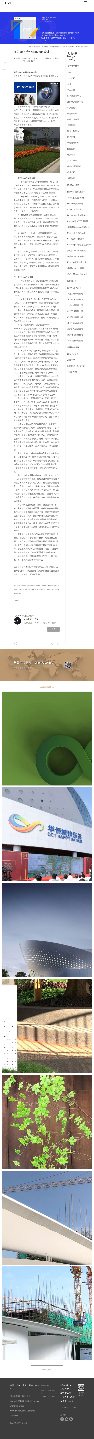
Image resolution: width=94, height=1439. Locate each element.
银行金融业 (72, 113)
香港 (31, 1385)
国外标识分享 (73, 185)
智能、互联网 (73, 119)
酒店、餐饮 (72, 160)
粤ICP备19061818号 (19, 1423)
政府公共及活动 (74, 166)
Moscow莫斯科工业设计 (77, 262)
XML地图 (22, 1396)
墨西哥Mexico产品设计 (77, 274)
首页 (38, 47)
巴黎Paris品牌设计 (75, 209)
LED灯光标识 (73, 354)
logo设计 (51, 1397)
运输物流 (71, 178)
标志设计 (44, 1397)
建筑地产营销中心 (75, 102)
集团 (69, 72)
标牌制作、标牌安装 (76, 366)
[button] (47, 1369)
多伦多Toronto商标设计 (77, 250)
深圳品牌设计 (28, 615)
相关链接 (45, 1385)
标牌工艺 (71, 360)
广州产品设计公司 (75, 305)
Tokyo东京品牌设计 (75, 198)
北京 (18, 1385)
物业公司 (71, 172)
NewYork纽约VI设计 (76, 192)
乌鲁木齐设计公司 (75, 340)
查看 (53, 629)
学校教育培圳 (73, 143)
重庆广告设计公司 (75, 329)
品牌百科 (4, 62)
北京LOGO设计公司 (75, 299)
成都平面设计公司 (75, 323)
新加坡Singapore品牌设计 (78, 227)
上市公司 (71, 78)
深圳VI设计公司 (74, 288)
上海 (24, 1385)
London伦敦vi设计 (75, 203)
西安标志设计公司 (75, 335)
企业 (69, 84)
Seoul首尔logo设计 (75, 239)
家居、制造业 (73, 131)
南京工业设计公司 (75, 311)
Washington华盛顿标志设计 (79, 245)
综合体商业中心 (74, 96)
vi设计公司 (46, 571)
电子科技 (71, 137)
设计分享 (45, 47)
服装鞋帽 (71, 125)
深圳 (12, 1385)
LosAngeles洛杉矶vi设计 (78, 215)
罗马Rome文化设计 (75, 268)
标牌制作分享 (73, 347)
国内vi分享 (72, 281)
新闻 (28, 1396)
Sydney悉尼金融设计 (76, 233)
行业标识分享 (54, 47)
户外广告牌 (72, 372)
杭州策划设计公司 (75, 317)
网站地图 (14, 1396)
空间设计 (51, 1390)
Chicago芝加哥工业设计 (77, 221)
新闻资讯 (4, 55)
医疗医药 (64, 47)
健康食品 (71, 155)
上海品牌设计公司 (75, 293)
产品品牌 (71, 90)
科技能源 (71, 108)
